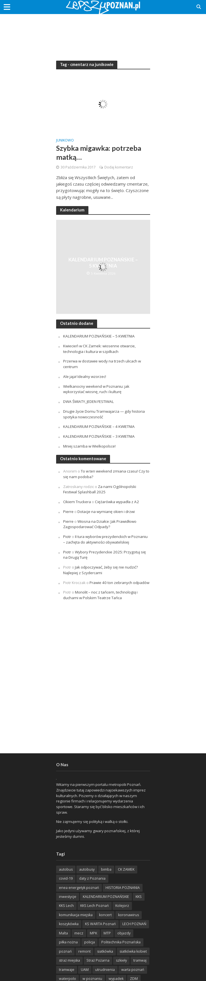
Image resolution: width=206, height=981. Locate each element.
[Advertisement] (103, 34)
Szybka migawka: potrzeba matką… (98, 152)
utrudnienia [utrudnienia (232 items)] (105, 969)
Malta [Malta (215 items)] (63, 933)
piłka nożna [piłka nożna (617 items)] (68, 942)
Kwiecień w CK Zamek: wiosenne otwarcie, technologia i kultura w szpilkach (99, 348)
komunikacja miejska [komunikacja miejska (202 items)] (76, 914)
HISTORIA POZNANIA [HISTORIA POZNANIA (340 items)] (123, 887)
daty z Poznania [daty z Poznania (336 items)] (92, 878)
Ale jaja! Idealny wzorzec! (84, 376)
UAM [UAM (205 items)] (85, 969)
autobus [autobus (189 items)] (66, 869)
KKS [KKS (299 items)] (139, 896)
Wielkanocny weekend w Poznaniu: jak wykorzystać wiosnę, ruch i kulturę (96, 389)
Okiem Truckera (77, 501)
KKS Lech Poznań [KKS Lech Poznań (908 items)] (94, 905)
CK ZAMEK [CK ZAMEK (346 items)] (126, 869)
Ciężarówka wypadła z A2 (117, 501)
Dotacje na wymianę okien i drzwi (106, 511)
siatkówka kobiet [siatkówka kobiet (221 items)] (133, 951)
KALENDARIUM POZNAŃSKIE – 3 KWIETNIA (99, 436)
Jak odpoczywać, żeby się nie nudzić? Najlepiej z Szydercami (100, 570)
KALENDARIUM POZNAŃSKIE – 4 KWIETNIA (99, 426)
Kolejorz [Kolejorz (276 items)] (122, 905)
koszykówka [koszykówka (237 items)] (69, 923)
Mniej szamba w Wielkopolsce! (89, 446)
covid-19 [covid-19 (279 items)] (66, 878)
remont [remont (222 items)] (84, 951)
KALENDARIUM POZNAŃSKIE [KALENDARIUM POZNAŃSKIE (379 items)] (106, 896)
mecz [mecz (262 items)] (78, 933)
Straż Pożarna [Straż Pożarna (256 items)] (97, 960)
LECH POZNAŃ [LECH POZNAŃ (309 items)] (134, 923)
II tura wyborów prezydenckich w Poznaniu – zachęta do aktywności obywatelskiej (105, 539)
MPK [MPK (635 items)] (93, 933)
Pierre (68, 511)
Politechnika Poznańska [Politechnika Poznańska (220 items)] (121, 942)
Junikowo (65, 141)
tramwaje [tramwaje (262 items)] (66, 969)
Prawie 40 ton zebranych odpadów (119, 582)
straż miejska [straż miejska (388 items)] (69, 960)
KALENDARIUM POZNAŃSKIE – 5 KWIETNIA (103, 263)
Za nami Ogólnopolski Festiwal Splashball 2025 (99, 489)
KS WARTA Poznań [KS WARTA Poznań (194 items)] (100, 923)
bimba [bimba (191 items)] (106, 869)
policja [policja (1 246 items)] (89, 942)
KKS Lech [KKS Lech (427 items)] (66, 905)
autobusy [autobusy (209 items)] (87, 869)
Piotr (67, 536)
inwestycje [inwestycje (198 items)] (67, 896)
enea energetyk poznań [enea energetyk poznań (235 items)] (79, 887)
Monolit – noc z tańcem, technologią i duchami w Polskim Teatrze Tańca (100, 595)
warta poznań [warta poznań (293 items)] (132, 969)
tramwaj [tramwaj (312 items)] (140, 960)
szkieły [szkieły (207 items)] (121, 960)
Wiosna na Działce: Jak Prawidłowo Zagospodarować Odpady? (99, 524)
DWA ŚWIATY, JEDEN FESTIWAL (88, 401)
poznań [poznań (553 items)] (65, 951)
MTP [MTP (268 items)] (107, 933)
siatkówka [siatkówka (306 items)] (105, 951)
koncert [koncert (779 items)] (105, 914)
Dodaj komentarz (118, 167)
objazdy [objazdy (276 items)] (124, 933)
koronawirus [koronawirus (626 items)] (128, 914)
